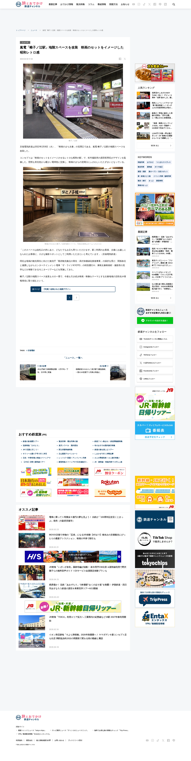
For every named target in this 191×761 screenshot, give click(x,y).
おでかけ (150, 162)
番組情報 (101, 4)
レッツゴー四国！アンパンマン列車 (72, 458)
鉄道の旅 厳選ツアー (31, 441)
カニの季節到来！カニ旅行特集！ (107, 458)
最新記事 (53, 4)
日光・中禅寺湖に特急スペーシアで (36, 458)
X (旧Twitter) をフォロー (150, 363)
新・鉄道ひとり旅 (144, 176)
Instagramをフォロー (149, 347)
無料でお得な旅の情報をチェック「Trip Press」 (111, 730)
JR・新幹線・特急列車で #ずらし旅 (108, 462)
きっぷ (151, 181)
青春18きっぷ (142, 185)
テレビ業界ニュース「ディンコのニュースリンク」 (70, 730)
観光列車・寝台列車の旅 (68, 441)
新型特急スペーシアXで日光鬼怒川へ (73, 462)
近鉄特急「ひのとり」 (31, 445)
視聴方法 (113, 4)
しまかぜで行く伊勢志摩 (103, 454)
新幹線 (149, 167)
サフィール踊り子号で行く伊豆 (35, 454)
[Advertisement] (95, 19)
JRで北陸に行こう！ (31, 450)
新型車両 (159, 181)
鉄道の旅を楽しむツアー (104, 450)
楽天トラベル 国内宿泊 (68, 445)
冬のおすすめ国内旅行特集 (104, 445)
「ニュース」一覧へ (73, 358)
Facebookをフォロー (149, 371)
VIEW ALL (155, 145)
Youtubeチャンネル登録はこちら (153, 339)
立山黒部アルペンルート (68, 454)
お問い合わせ (59, 740)
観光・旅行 (142, 181)
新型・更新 (142, 171)
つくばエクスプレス (163, 162)
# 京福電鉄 (30, 350)
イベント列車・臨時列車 (162, 176)
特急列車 (141, 162)
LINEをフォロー (147, 379)
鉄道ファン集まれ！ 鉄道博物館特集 (108, 441)
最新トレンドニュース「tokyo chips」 (32, 730)
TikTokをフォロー (148, 355)
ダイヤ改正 (159, 167)
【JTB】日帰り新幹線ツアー (34, 462)
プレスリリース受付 (75, 740)
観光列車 (141, 167)
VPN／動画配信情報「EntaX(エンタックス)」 (34, 734)
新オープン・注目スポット (158, 171)
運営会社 (29, 740)
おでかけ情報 (66, 4)
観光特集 (80, 4)
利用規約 (19, 740)
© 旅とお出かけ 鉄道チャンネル (25, 744)
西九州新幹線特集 (65, 450)
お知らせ (125, 4)
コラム (91, 4)
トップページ (20, 30)
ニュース (34, 30)
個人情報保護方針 (42, 740)
